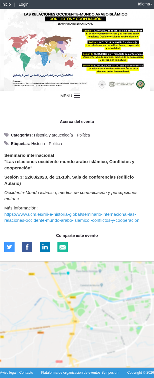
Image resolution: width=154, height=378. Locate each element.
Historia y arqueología (53, 135)
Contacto (26, 373)
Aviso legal (8, 373)
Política (83, 135)
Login (23, 4)
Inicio (6, 4)
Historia (38, 143)
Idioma (145, 4)
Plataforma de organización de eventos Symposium (80, 373)
